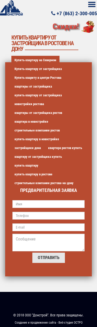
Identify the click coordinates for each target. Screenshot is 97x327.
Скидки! (66, 26)
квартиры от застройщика (33, 86)
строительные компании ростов (37, 130)
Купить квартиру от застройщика (38, 69)
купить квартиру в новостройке (36, 139)
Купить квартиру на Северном (35, 60)
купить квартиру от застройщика (38, 95)
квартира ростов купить (65, 148)
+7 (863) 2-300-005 (74, 13)
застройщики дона (27, 148)
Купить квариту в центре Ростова (37, 78)
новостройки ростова (29, 104)
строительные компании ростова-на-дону (43, 183)
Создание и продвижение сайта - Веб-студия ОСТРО (49, 322)
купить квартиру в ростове (33, 174)
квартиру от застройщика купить (38, 157)
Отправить (48, 257)
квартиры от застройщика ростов (38, 113)
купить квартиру (26, 165)
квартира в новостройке (31, 121)
